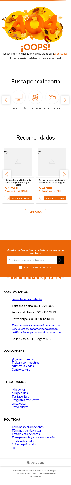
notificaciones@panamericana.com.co (36, 332)
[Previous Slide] (6, 100)
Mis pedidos (20, 393)
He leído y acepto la (37, 267)
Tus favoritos (20, 396)
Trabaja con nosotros (25, 362)
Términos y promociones (28, 427)
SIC (14, 448)
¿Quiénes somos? (23, 359)
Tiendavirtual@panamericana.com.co (36, 325)
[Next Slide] (65, 100)
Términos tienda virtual (26, 430)
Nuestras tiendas (23, 366)
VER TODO (36, 212)
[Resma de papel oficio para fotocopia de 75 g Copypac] (52, 174)
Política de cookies (24, 441)
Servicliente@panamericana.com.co (35, 328)
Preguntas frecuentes (25, 400)
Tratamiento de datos (26, 434)
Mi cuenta (18, 389)
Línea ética (19, 403)
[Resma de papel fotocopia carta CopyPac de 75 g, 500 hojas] (18, 174)
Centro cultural (21, 369)
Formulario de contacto (27, 299)
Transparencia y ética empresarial (33, 437)
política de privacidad (44, 267)
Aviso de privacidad (24, 444)
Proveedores (20, 407)
